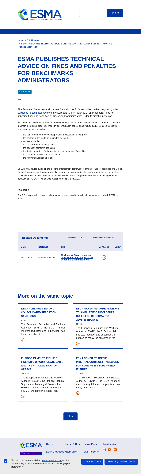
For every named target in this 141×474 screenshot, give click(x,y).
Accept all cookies (92, 461)
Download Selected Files (103, 247)
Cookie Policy (90, 454)
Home (21, 50)
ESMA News (33, 50)
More (70, 426)
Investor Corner (67, 37)
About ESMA (21, 37)
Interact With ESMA (82, 36)
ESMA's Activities (34, 37)
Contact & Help (95, 37)
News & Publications (51, 37)
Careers (50, 454)
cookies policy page (52, 460)
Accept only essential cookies (121, 461)
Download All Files (76, 247)
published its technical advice (34, 122)
